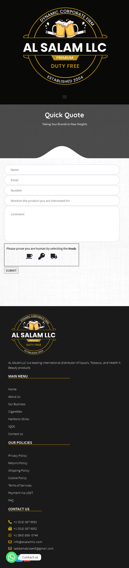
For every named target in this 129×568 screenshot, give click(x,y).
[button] (64, 96)
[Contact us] (11, 557)
